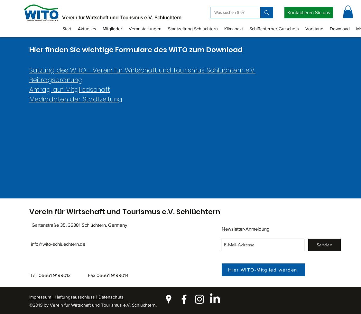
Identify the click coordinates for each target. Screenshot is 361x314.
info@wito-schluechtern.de (58, 244)
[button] (348, 11)
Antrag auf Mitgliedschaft (69, 89)
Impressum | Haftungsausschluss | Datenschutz (76, 297)
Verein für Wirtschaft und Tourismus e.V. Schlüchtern (121, 17)
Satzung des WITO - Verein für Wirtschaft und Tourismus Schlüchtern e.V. (142, 70)
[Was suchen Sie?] (230, 12)
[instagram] (199, 299)
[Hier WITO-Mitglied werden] (263, 269)
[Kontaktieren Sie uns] (308, 12)
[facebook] (184, 299)
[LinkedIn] (215, 299)
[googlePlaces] (168, 299)
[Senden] (324, 245)
